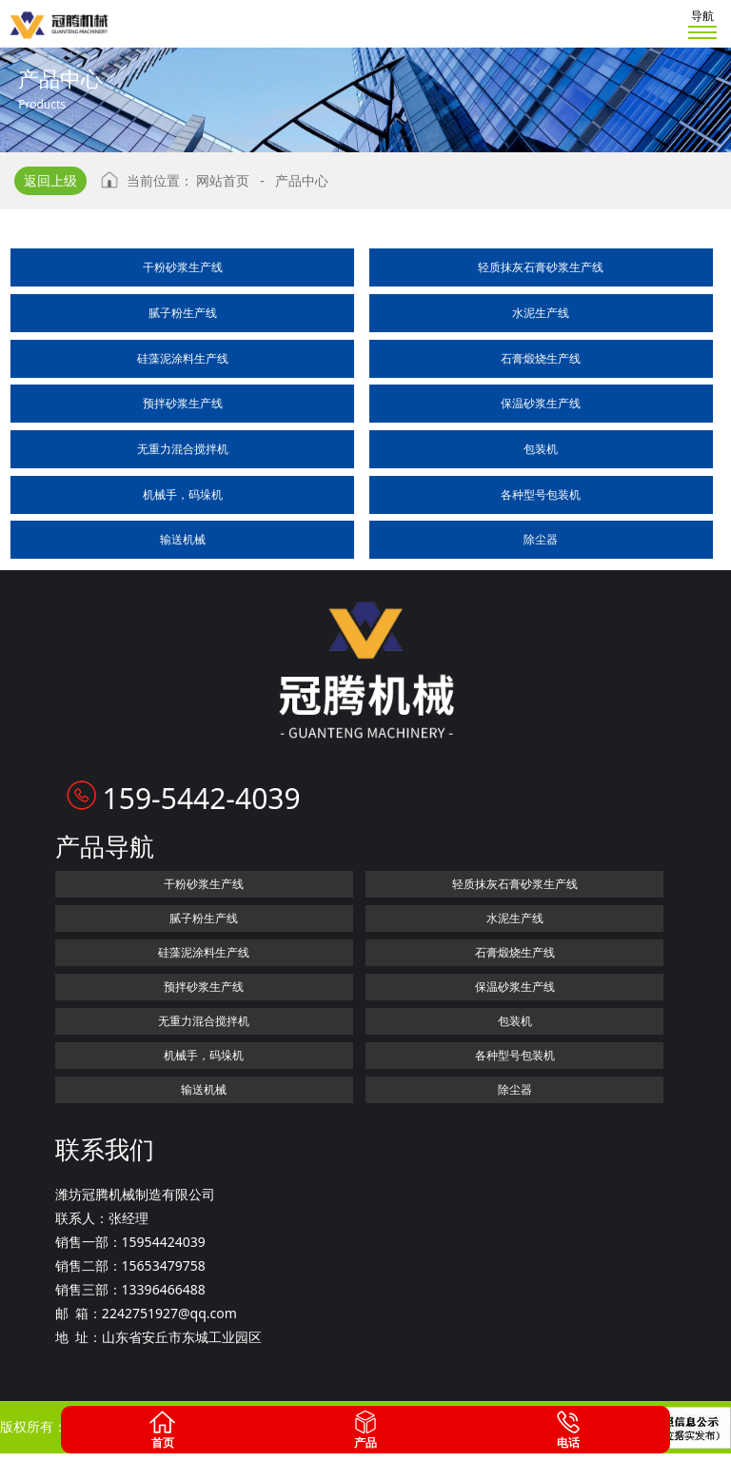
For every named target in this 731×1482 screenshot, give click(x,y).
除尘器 (541, 539)
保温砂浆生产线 (541, 403)
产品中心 (301, 180)
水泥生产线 (540, 313)
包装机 (541, 449)
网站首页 (222, 180)
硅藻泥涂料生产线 (182, 358)
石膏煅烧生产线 (541, 358)
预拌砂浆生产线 (183, 403)
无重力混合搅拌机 (182, 449)
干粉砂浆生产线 (183, 267)
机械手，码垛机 (183, 494)
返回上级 (50, 180)
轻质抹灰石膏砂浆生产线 (540, 267)
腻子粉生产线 (182, 313)
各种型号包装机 (541, 494)
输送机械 (183, 539)
